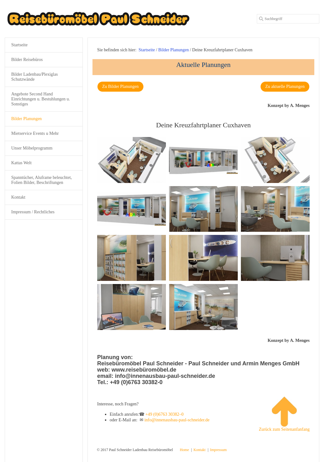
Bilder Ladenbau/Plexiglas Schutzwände (34, 77)
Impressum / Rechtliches (32, 212)
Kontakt (18, 197)
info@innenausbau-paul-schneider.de (176, 420)
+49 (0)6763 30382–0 (164, 414)
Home (184, 450)
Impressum (218, 450)
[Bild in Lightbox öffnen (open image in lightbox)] (131, 160)
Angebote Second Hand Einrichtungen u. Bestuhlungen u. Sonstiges (40, 99)
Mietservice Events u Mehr (35, 133)
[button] (120, 86)
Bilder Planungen (26, 118)
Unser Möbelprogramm (31, 148)
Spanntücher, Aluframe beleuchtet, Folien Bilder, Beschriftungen (41, 180)
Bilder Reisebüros (27, 59)
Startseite (147, 50)
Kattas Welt (21, 162)
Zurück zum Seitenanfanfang (284, 414)
